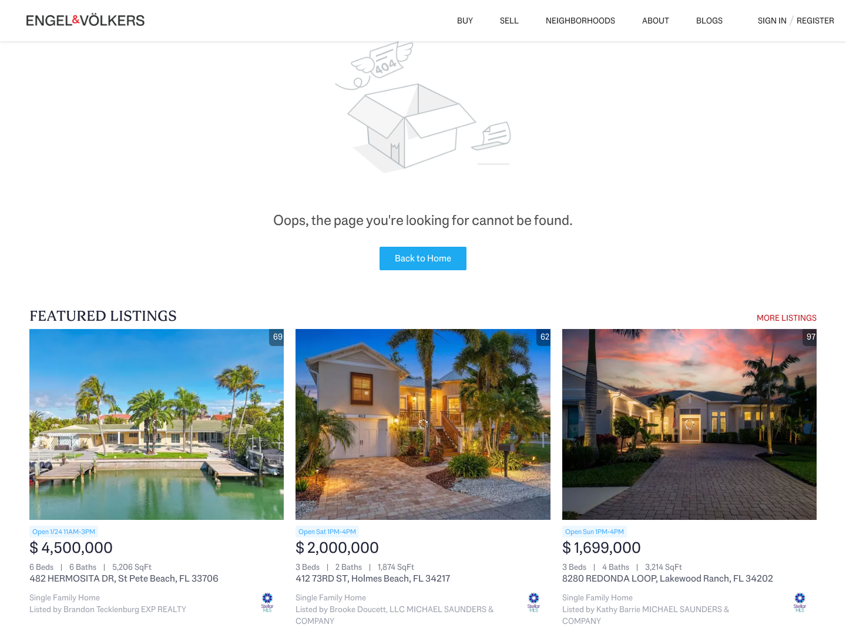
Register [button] (815, 20)
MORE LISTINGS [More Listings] (787, 318)
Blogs (709, 20)
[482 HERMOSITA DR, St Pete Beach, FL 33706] (156, 424)
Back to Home (423, 258)
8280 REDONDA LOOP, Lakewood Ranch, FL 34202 (667, 578)
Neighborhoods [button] (580, 20)
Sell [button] (509, 20)
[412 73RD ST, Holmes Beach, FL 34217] (423, 424)
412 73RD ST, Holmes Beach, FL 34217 (373, 578)
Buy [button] (465, 20)
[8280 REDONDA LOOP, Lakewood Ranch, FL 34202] (689, 424)
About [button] (655, 20)
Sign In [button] (772, 20)
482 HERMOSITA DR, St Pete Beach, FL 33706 (124, 578)
